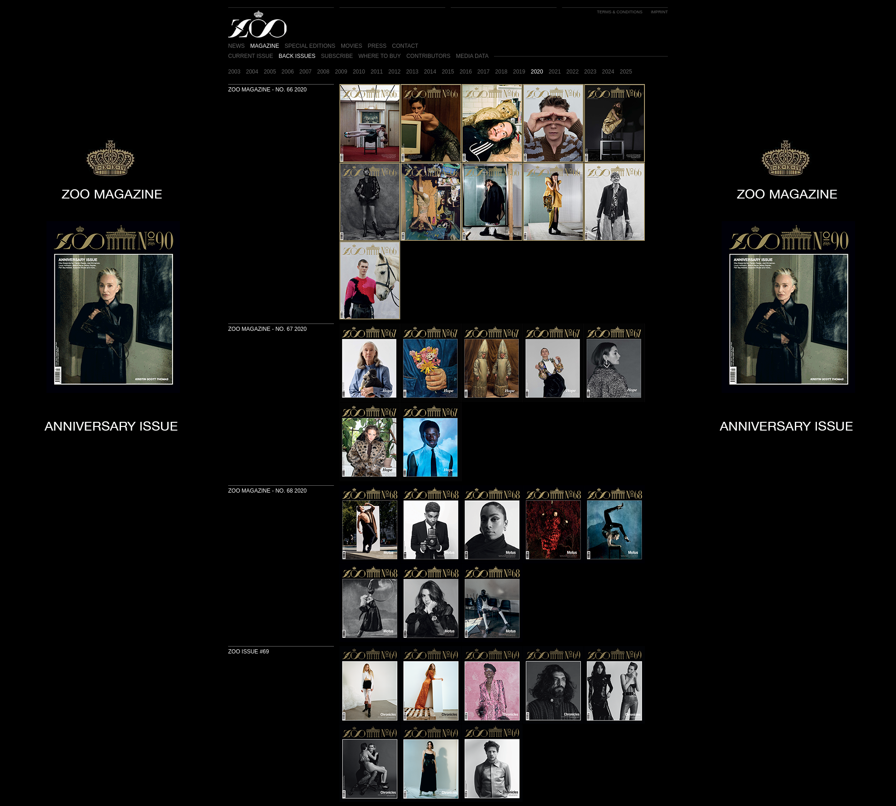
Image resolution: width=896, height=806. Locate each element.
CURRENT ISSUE (250, 56)
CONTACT (405, 46)
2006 (287, 71)
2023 (590, 71)
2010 (359, 71)
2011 (377, 71)
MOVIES (351, 46)
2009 (341, 71)
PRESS (377, 46)
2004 (252, 71)
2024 (608, 71)
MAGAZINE (264, 46)
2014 (430, 71)
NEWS (236, 46)
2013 (412, 71)
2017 (483, 71)
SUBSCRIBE (337, 56)
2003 (234, 71)
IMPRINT (659, 12)
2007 (305, 71)
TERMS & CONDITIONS (620, 12)
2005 (270, 71)
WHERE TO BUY (379, 56)
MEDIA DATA (472, 56)
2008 (323, 71)
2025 (626, 71)
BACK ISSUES (297, 56)
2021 (555, 71)
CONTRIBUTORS (428, 56)
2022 (572, 71)
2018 (501, 71)
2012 (394, 71)
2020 (537, 71)
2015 (448, 71)
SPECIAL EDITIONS (310, 46)
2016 (465, 71)
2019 (519, 71)
